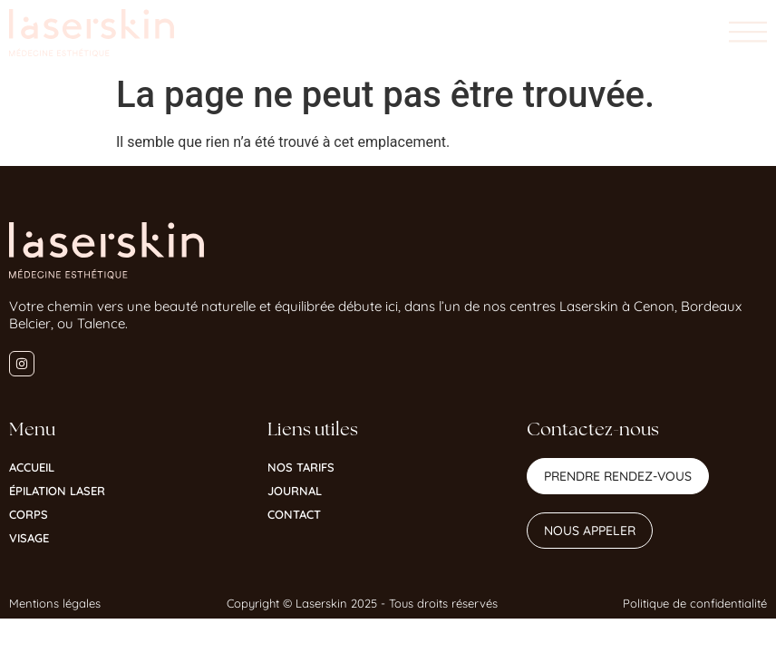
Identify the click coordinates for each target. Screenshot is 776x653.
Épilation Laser (57, 490)
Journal (294, 490)
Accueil (31, 467)
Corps (28, 514)
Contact (294, 514)
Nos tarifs (301, 467)
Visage (29, 538)
